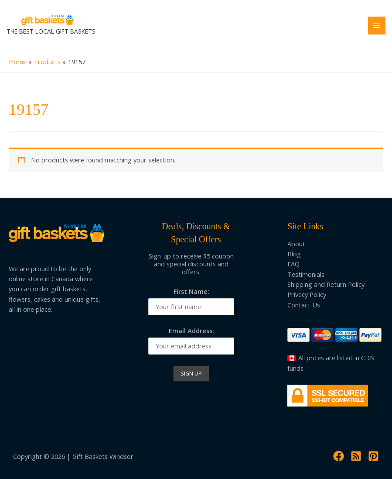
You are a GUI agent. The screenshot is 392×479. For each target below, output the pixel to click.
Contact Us (303, 304)
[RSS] (356, 456)
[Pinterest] (373, 456)
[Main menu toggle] (376, 25)
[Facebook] (338, 456)
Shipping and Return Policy (326, 284)
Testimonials (305, 274)
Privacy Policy (306, 294)
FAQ (293, 263)
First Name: (191, 291)
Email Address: (191, 330)
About (296, 243)
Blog (294, 253)
